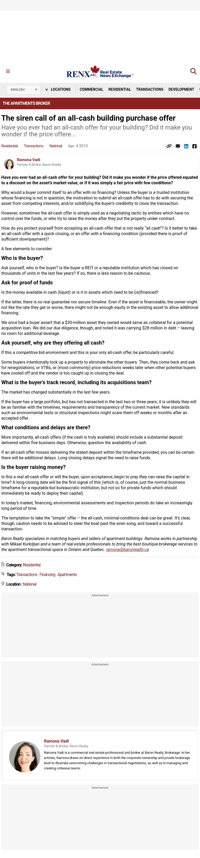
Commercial (91, 89)
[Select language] (23, 89)
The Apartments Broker (26, 103)
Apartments (67, 574)
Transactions (150, 89)
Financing (47, 574)
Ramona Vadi (28, 160)
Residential (119, 89)
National (55, 146)
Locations (58, 89)
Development (181, 89)
